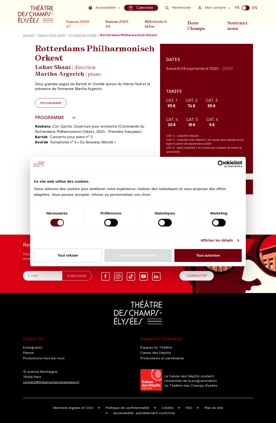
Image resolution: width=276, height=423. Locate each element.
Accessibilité (103, 7)
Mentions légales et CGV (73, 408)
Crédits (167, 408)
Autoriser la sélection (138, 255)
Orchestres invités (83, 36)
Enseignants (32, 347)
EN (254, 8)
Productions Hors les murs (44, 358)
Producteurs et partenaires (162, 358)
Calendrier (141, 7)
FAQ (189, 408)
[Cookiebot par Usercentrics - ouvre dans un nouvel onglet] (221, 164)
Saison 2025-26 (119, 23)
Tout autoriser (208, 255)
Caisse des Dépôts (155, 353)
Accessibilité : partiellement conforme (144, 413)
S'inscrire (77, 276)
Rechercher (178, 7)
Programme (51, 104)
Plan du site (214, 408)
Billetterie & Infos (159, 23)
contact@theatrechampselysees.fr (51, 382)
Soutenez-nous (239, 23)
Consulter (197, 275)
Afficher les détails (217, 240)
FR (237, 8)
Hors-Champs (199, 23)
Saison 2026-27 (78, 23)
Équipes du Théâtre (156, 347)
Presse (28, 353)
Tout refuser (68, 255)
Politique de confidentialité (127, 408)
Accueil (28, 36)
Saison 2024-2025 (51, 36)
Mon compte (212, 7)
